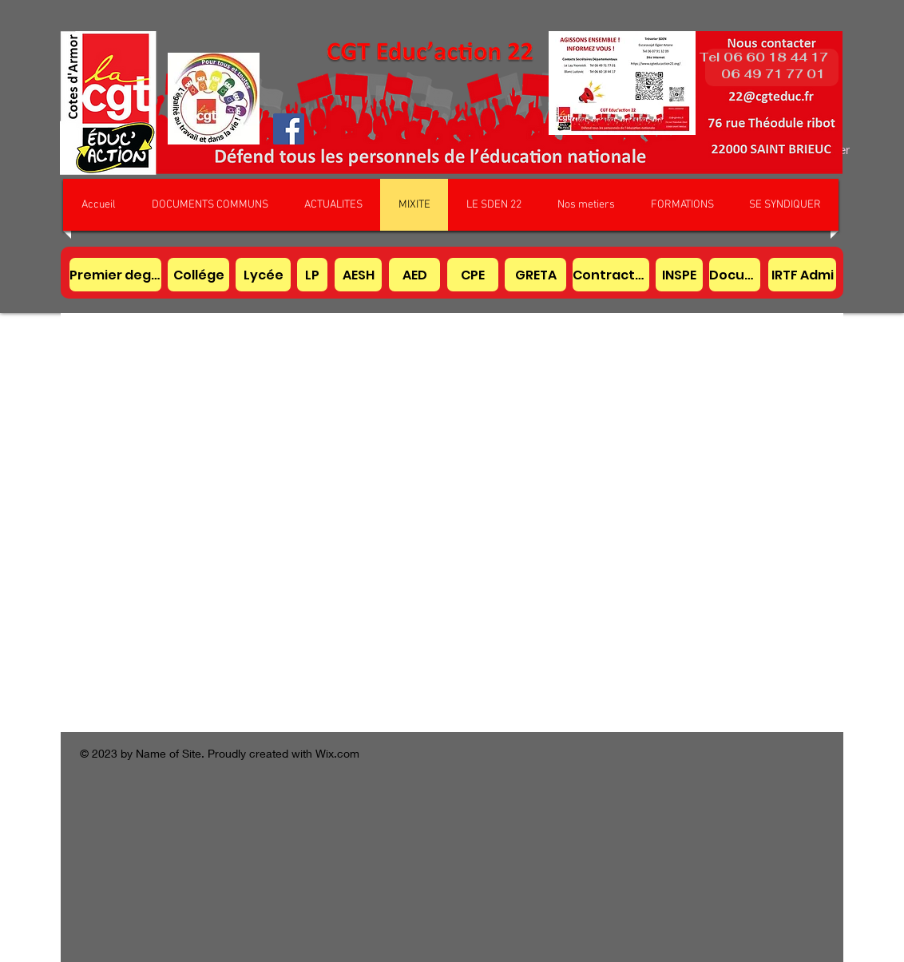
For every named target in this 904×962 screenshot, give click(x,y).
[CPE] (472, 274)
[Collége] (198, 274)
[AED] (414, 274)
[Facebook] (288, 128)
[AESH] (358, 274)
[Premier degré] (115, 274)
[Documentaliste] (734, 274)
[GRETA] (535, 274)
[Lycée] (263, 274)
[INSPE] (679, 274)
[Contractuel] (611, 274)
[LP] (312, 274)
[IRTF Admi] (802, 274)
